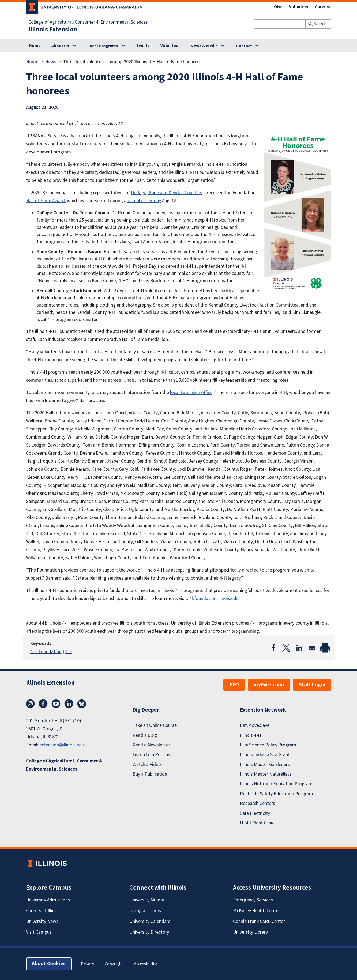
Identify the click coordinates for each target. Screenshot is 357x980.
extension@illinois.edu (61, 745)
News (50, 61)
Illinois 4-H (250, 735)
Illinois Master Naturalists (265, 774)
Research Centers (257, 803)
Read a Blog (145, 735)
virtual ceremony (144, 200)
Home (35, 46)
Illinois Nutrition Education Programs (277, 783)
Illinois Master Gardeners (265, 764)
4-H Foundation (46, 651)
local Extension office (191, 392)
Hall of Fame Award (45, 200)
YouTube (56, 704)
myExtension (269, 684)
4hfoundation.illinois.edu (214, 598)
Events (143, 46)
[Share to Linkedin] (299, 647)
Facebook (43, 704)
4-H (68, 651)
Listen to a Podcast (152, 754)
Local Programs (102, 46)
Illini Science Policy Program (268, 745)
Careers (322, 7)
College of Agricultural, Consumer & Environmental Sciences (88, 22)
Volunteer (299, 7)
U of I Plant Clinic (257, 823)
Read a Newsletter (151, 745)
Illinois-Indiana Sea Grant (265, 754)
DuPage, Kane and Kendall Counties (166, 192)
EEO (234, 684)
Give (278, 7)
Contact (244, 46)
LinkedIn (69, 704)
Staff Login (312, 684)
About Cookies (49, 963)
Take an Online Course (155, 725)
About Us (60, 46)
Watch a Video (147, 764)
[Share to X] (286, 647)
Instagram (30, 704)
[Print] (325, 647)
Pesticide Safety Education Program (276, 793)
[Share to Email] (312, 647)
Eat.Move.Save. (255, 725)
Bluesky (82, 704)
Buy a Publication (150, 774)
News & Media (204, 46)
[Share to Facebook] (273, 647)
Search (320, 24)
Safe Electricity (255, 813)
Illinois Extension (52, 29)
